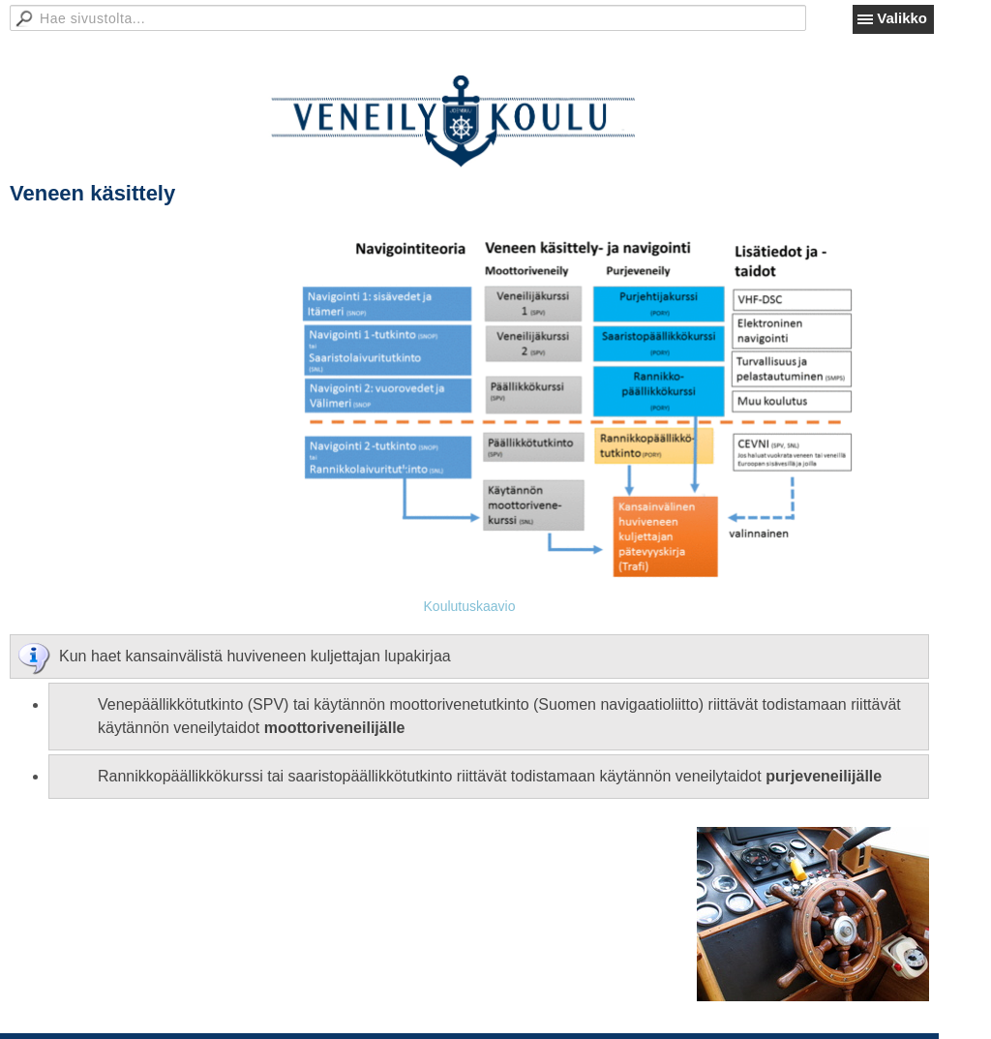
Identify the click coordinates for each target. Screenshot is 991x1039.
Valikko (902, 18)
